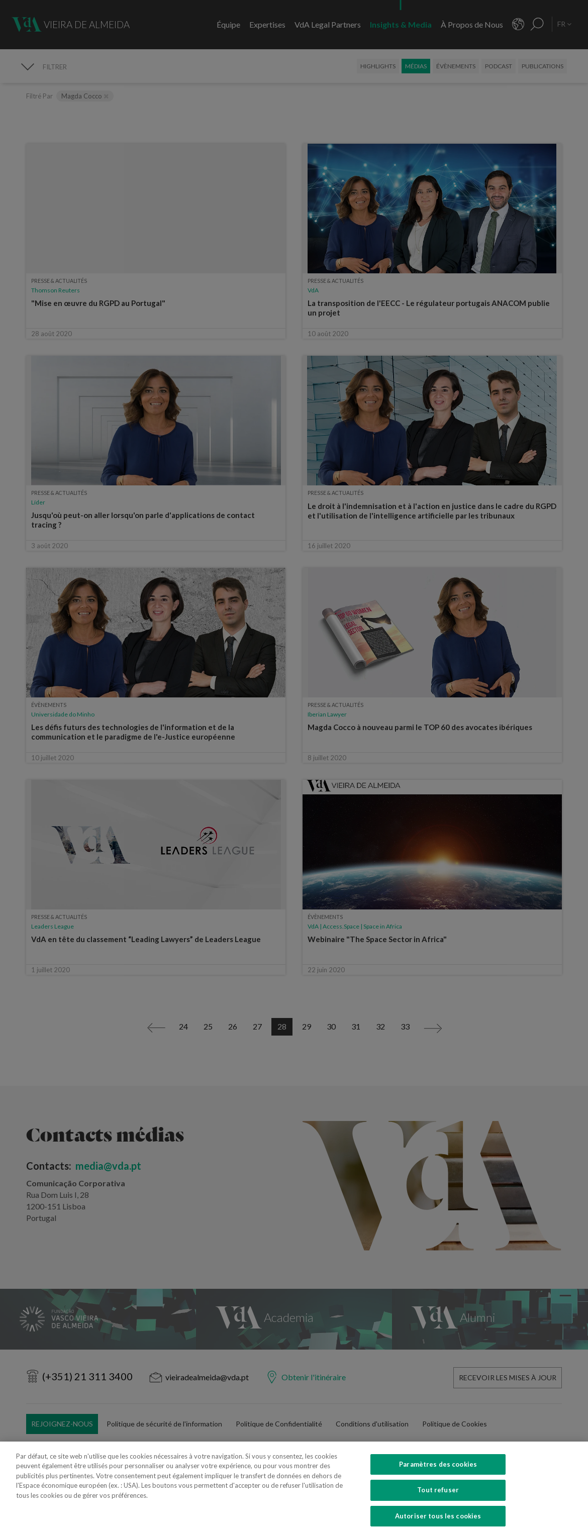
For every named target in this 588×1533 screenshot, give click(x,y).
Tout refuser (438, 1501)
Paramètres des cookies (438, 1475)
